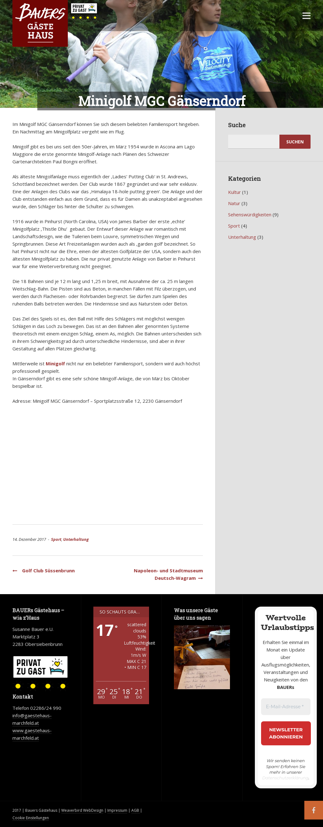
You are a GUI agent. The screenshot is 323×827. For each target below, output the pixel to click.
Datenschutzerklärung (285, 777)
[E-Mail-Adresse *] (286, 706)
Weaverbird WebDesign (82, 810)
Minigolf (55, 363)
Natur (234, 203)
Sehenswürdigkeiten (249, 214)
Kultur (234, 192)
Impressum (117, 810)
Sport (56, 539)
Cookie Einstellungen (30, 817)
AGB (135, 810)
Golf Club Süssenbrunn (43, 570)
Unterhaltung (76, 539)
